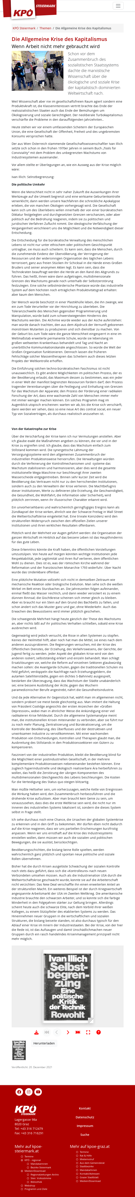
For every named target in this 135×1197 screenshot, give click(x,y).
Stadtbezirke (87, 1166)
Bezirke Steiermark (41, 1167)
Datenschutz (85, 1117)
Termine (29, 1156)
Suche (84, 1135)
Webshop (30, 1185)
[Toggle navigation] (118, 5)
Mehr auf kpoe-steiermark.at (28, 1148)
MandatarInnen (88, 1170)
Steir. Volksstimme (41, 1178)
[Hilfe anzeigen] (98, 1032)
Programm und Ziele (36, 1189)
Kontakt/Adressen (90, 1173)
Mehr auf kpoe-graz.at (90, 1146)
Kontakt (85, 1108)
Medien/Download (35, 1170)
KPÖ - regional (33, 1160)
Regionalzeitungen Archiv (45, 1174)
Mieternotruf (87, 1159)
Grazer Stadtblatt (89, 1177)
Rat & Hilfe (86, 1155)
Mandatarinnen (39, 1163)
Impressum (85, 1126)
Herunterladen (44, 1043)
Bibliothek (36, 1181)
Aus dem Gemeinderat (92, 1162)
